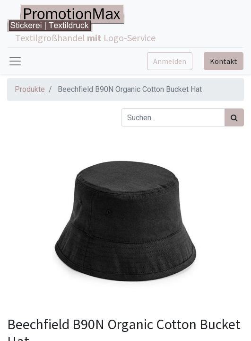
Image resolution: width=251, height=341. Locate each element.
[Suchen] (234, 117)
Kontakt (223, 61)
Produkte (30, 89)
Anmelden (169, 61)
